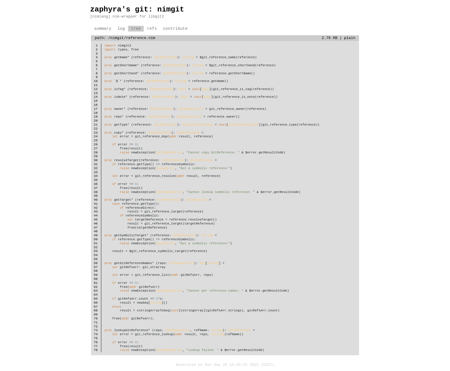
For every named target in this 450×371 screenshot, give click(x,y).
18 (96, 113)
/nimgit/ (117, 38)
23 (96, 133)
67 (96, 307)
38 (96, 192)
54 (96, 255)
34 (96, 176)
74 (96, 334)
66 (96, 303)
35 (96, 180)
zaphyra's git (119, 9)
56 (96, 263)
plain (349, 38)
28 (96, 153)
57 (96, 267)
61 (96, 283)
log (121, 29)
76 (96, 342)
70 (96, 319)
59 (96, 275)
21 (96, 125)
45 (96, 220)
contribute (175, 29)
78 (96, 350)
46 (96, 224)
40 (96, 200)
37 (96, 188)
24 (96, 136)
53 (96, 251)
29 (96, 156)
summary (102, 29)
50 (96, 239)
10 (96, 81)
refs (152, 29)
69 (96, 315)
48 (96, 231)
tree (136, 29)
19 (96, 117)
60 (96, 279)
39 (96, 196)
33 (96, 172)
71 (96, 323)
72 (96, 327)
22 (96, 129)
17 (96, 109)
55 (96, 259)
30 (96, 160)
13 (96, 93)
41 (96, 204)
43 (96, 212)
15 (96, 101)
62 (96, 287)
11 (96, 85)
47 (96, 228)
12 (96, 89)
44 (96, 216)
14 (96, 97)
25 (96, 140)
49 (96, 235)
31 (96, 164)
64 (96, 295)
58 (96, 271)
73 (96, 330)
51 (96, 243)
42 (96, 208)
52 (96, 247)
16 (96, 105)
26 (96, 144)
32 (96, 168)
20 (96, 121)
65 (96, 299)
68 (96, 310)
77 (96, 346)
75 (96, 338)
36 (96, 184)
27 (96, 149)
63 (96, 291)
